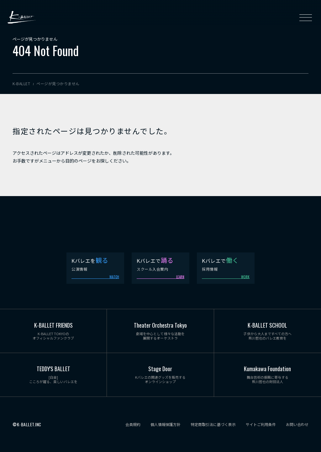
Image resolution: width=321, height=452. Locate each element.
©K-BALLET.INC (27, 424)
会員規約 (132, 424)
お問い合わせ (297, 424)
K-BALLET (22, 17)
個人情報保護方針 (165, 424)
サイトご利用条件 (261, 424)
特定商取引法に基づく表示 (213, 424)
